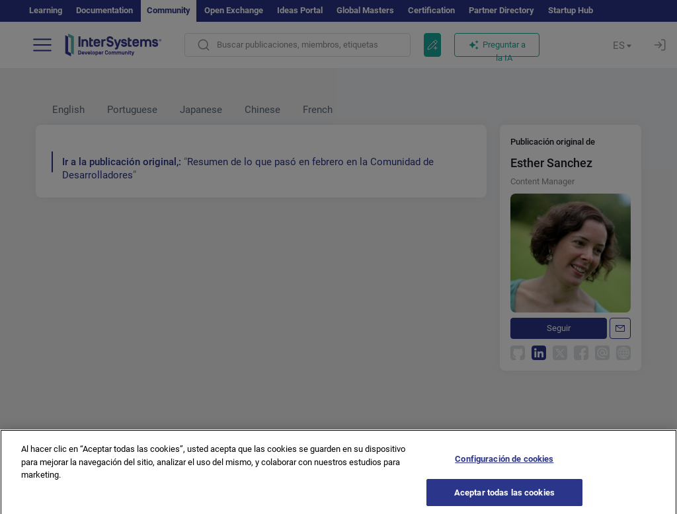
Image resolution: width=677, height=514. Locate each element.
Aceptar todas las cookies (504, 497)
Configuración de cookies (504, 463)
